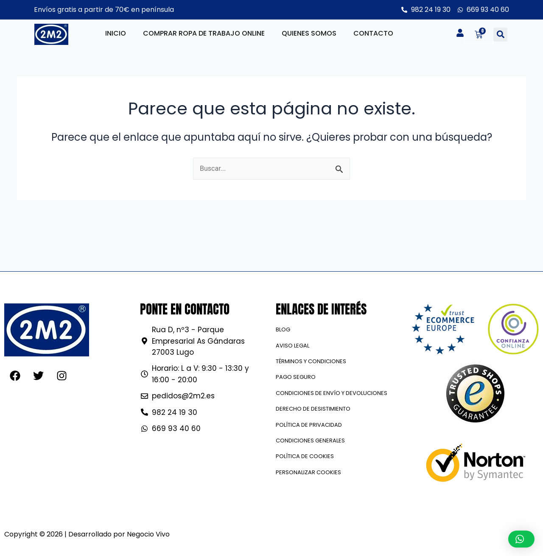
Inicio (115, 33)
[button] (500, 35)
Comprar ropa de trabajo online (204, 33)
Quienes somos (309, 33)
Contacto (373, 33)
